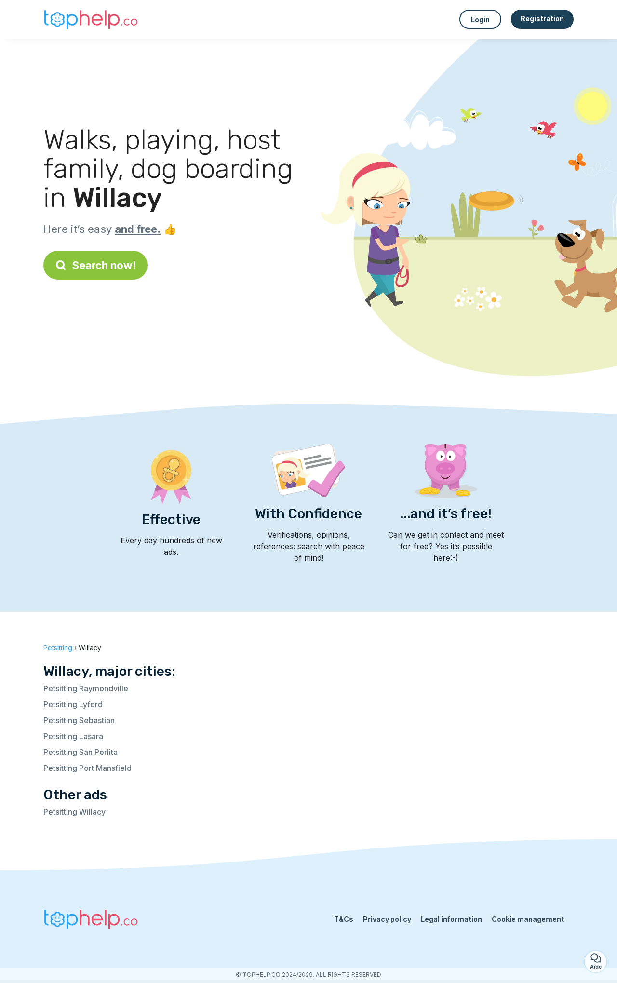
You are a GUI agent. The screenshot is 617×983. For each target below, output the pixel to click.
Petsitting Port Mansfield (87, 768)
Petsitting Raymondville (85, 688)
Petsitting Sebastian (79, 720)
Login (480, 19)
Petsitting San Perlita (80, 752)
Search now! (95, 265)
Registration (542, 18)
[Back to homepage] (91, 19)
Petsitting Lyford (73, 704)
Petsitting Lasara (73, 736)
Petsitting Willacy (74, 812)
